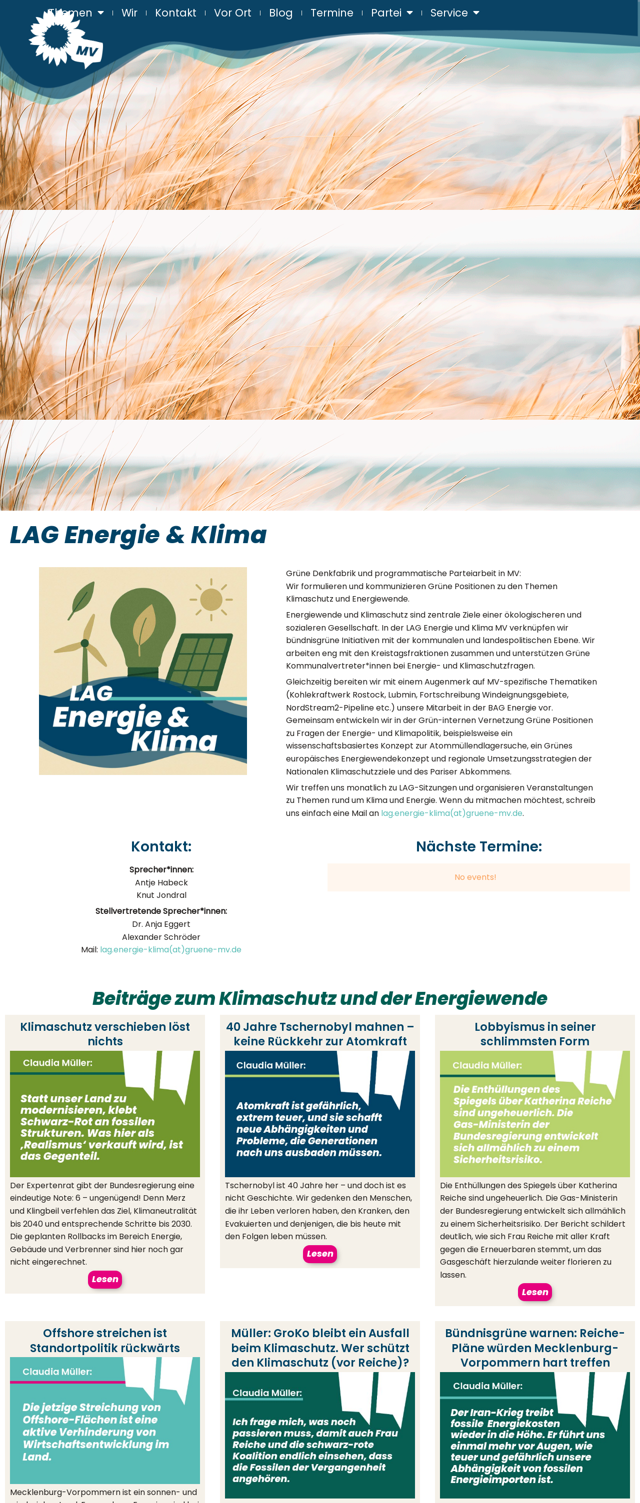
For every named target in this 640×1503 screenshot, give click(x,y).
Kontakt (175, 12)
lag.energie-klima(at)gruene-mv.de (451, 813)
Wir (130, 12)
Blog (281, 12)
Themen (76, 12)
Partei (392, 12)
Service (455, 12)
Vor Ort (233, 12)
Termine (332, 12)
